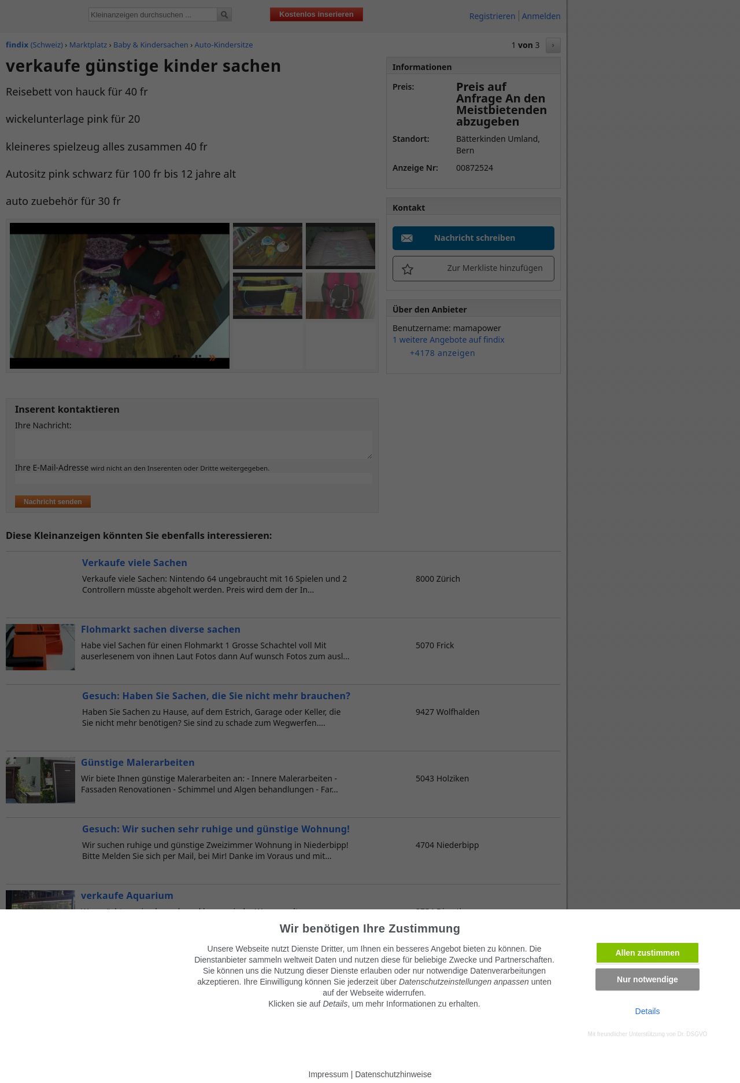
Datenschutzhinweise (393, 1074)
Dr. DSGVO (693, 1034)
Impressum (329, 1074)
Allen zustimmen (647, 952)
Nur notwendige (647, 979)
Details (647, 1011)
